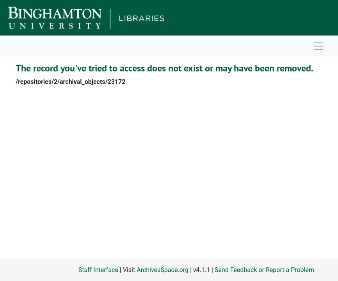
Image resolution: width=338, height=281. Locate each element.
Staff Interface (98, 270)
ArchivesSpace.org (163, 270)
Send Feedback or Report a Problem (264, 270)
